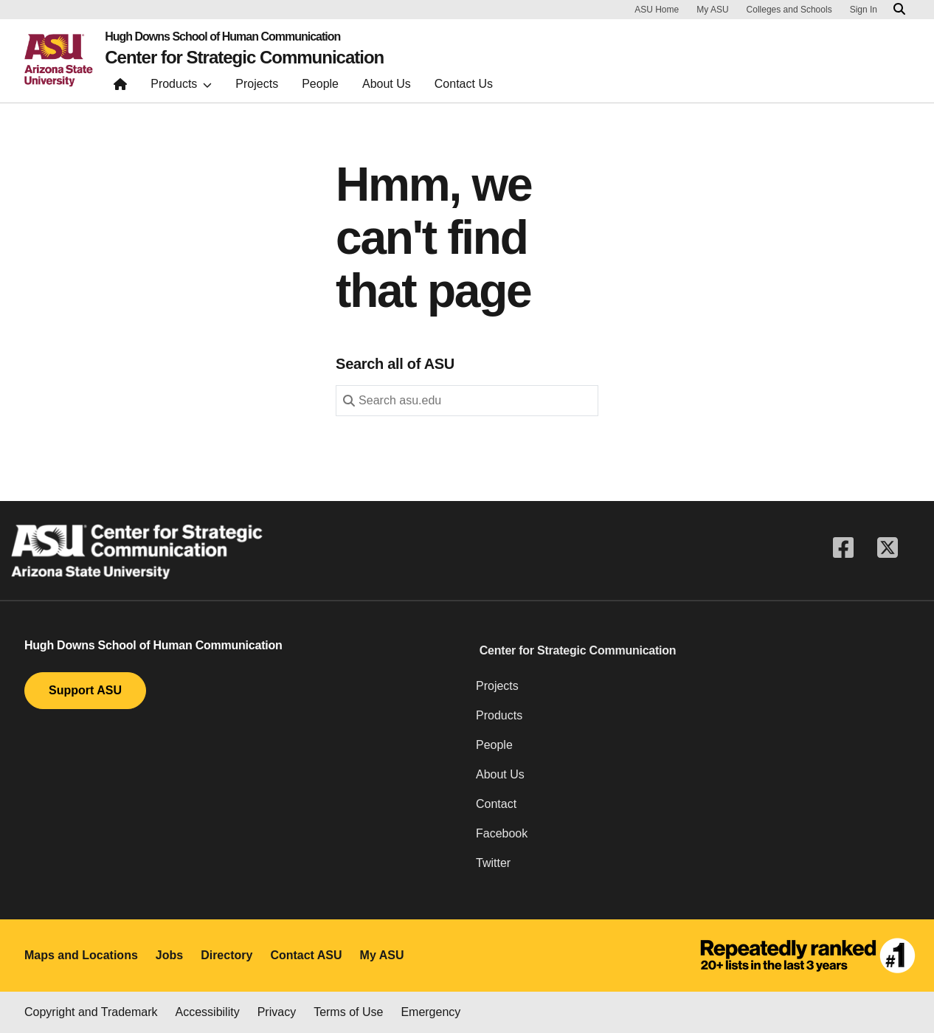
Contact (496, 804)
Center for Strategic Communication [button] (578, 650)
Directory (226, 955)
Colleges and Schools (789, 9)
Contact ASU (306, 955)
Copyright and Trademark (91, 1012)
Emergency (430, 1012)
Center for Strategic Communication (244, 57)
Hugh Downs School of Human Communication (222, 37)
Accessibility (208, 1012)
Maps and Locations (81, 955)
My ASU (712, 9)
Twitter (493, 863)
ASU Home (656, 9)
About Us (500, 774)
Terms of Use (348, 1012)
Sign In (863, 9)
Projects (497, 686)
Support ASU (85, 690)
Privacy (276, 1012)
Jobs (169, 955)
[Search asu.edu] (899, 9)
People (494, 745)
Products (499, 715)
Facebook (501, 833)
